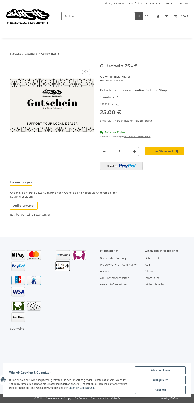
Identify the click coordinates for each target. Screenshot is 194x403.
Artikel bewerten (24, 205)
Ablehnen (160, 389)
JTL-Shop (174, 398)
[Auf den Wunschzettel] (86, 72)
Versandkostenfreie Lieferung (133, 120)
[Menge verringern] (104, 151)
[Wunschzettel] (166, 16)
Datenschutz (153, 258)
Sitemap (150, 271)
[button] (158, 16)
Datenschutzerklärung (81, 387)
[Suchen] (98, 16)
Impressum (152, 278)
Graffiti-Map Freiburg (113, 258)
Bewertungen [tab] (21, 182)
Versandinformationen (114, 284)
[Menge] (119, 151)
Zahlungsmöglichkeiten (114, 278)
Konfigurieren (160, 380)
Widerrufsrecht (154, 284)
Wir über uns (108, 271)
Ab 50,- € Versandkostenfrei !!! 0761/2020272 (132, 3)
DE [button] (167, 3)
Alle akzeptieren (160, 370)
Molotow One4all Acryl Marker (119, 264)
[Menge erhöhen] (134, 151)
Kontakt (183, 3)
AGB (147, 264)
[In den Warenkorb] (164, 151)
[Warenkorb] (181, 16)
